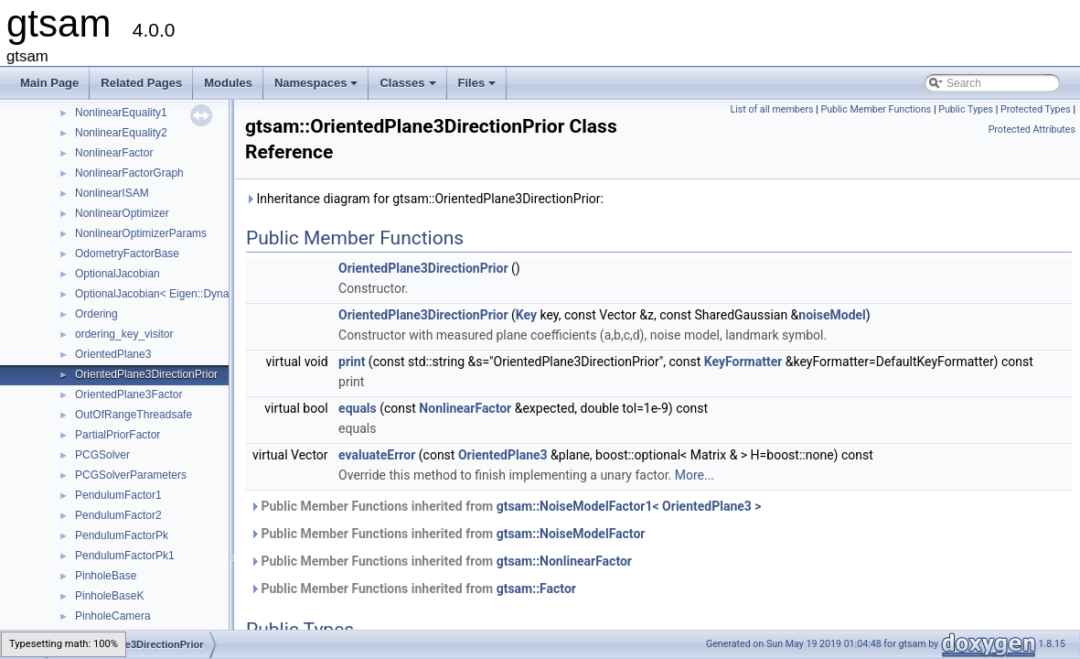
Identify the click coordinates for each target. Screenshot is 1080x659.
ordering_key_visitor (124, 334)
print (351, 361)
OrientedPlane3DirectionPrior (146, 374)
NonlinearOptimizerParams (141, 233)
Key (526, 315)
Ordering (96, 314)
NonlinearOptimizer (122, 213)
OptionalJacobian (117, 273)
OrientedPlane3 (113, 354)
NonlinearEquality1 (121, 112)
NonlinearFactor (114, 152)
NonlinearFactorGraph (129, 173)
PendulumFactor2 (118, 515)
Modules (228, 83)
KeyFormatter (743, 361)
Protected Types (1035, 109)
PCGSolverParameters (131, 475)
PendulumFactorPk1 (125, 555)
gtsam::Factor (536, 588)
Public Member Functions (875, 109)
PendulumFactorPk (121, 535)
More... (694, 475)
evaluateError (376, 455)
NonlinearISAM (112, 193)
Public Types (965, 109)
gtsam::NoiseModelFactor (571, 533)
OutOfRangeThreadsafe (133, 414)
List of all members (771, 109)
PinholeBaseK (109, 595)
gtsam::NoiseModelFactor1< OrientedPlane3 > (629, 506)
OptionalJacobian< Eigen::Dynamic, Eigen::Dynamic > (206, 293)
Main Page (49, 83)
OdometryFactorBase (127, 253)
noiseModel (832, 315)
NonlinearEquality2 (121, 132)
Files (478, 88)
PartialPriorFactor (117, 434)
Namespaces (317, 88)
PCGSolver (102, 454)
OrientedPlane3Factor (128, 394)
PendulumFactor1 (118, 495)
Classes (409, 88)
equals (357, 408)
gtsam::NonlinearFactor (564, 561)
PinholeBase (105, 575)
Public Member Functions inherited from (506, 506)
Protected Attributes (1032, 129)
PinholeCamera (113, 616)
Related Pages (141, 83)
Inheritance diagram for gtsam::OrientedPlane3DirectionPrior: (424, 198)
